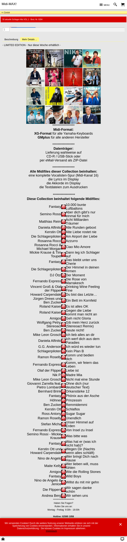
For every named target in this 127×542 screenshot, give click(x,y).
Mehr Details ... (29, 39)
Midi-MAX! (9, 4)
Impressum (51, 531)
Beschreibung (11, 39)
